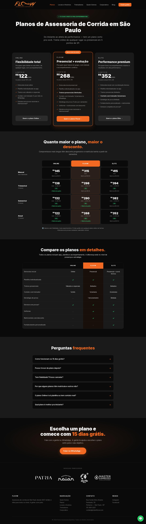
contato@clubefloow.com (94, 510)
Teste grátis (125, 5)
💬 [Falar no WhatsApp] (140, 518)
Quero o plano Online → (32, 118)
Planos (52, 5)
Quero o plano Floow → (73, 119)
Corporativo (104, 5)
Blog (113, 5)
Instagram (115, 500)
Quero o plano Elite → (114, 118)
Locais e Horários (64, 5)
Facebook (115, 502)
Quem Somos (91, 5)
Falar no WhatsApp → (73, 451)
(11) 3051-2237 (91, 507)
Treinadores (78, 5)
